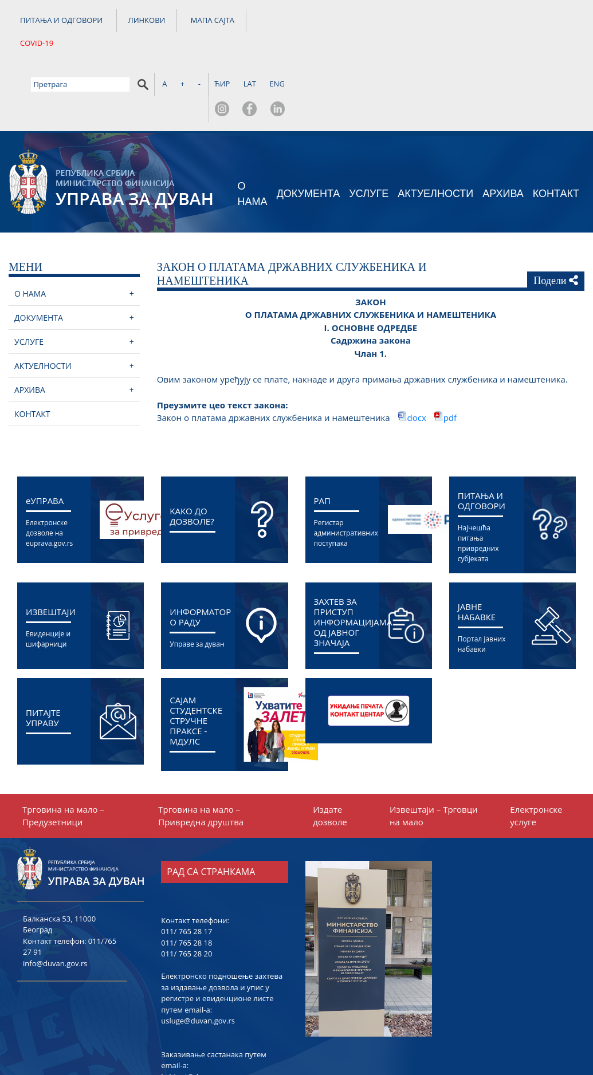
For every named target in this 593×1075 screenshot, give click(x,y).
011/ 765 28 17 (186, 868)
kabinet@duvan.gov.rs (199, 1013)
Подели (555, 217)
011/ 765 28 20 (186, 890)
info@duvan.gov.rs (55, 900)
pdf (450, 354)
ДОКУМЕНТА (308, 130)
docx (418, 354)
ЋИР (516, 20)
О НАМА (253, 130)
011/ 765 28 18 (186, 879)
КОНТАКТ (556, 130)
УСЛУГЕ (368, 130)
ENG (571, 20)
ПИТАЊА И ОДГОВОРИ (61, 22)
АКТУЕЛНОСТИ (435, 130)
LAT (543, 20)
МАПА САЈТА (212, 22)
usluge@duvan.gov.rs (198, 957)
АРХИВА (503, 130)
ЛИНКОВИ (147, 22)
